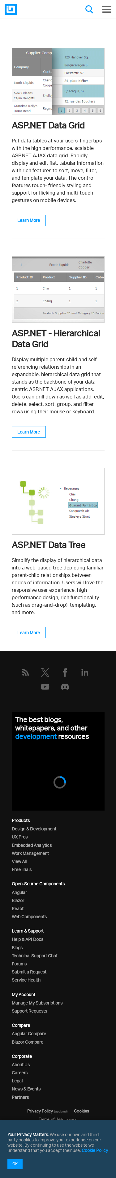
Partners (20, 1097)
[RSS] (25, 672)
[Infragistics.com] (36, 9)
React (18, 908)
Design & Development (34, 828)
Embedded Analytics (32, 845)
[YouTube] (45, 687)
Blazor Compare (27, 1042)
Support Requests (29, 1011)
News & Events (26, 1088)
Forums (19, 963)
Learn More (28, 220)
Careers (20, 1072)
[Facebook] (65, 672)
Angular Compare (29, 1033)
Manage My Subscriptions (37, 1002)
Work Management (30, 853)
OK (15, 1164)
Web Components (29, 916)
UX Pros (20, 836)
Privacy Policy (40, 1110)
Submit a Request (29, 971)
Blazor (18, 900)
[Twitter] (45, 672)
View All (19, 861)
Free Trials (22, 869)
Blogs (17, 947)
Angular (19, 892)
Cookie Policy (95, 1150)
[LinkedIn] (85, 672)
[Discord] (65, 687)
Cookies (81, 1110)
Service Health (26, 979)
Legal (17, 1080)
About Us (21, 1064)
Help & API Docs (27, 939)
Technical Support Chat (35, 955)
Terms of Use (50, 1119)
